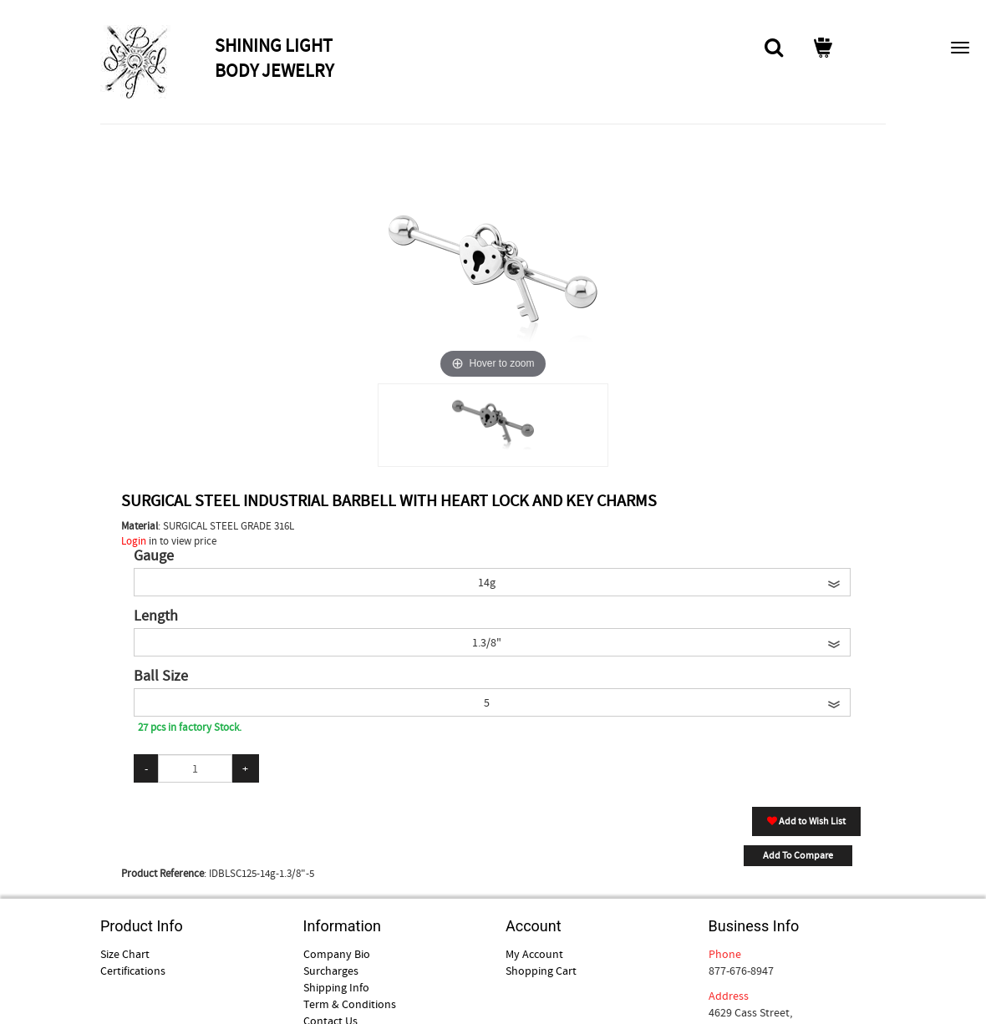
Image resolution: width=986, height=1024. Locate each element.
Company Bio (336, 953)
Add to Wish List (806, 821)
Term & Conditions (349, 1003)
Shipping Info (336, 987)
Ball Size (161, 676)
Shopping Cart (541, 970)
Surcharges (330, 970)
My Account (534, 953)
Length (156, 616)
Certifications (132, 970)
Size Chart (125, 953)
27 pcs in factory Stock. (189, 727)
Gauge (154, 556)
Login (133, 541)
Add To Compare (798, 855)
